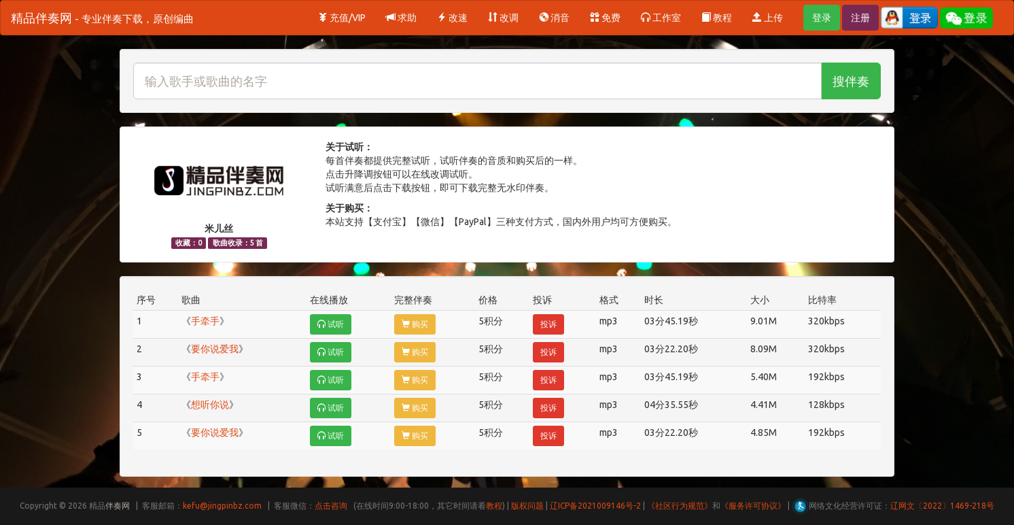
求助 (401, 17)
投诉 (548, 324)
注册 (860, 17)
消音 (554, 17)
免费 (605, 17)
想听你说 (210, 404)
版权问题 (527, 505)
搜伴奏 (851, 81)
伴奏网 (117, 505)
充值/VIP (342, 17)
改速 (452, 17)
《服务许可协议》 (753, 505)
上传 (767, 17)
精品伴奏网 (102, 17)
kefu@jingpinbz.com (222, 505)
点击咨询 (331, 505)
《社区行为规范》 (679, 505)
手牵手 (205, 321)
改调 (503, 17)
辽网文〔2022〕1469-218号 (942, 505)
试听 (330, 324)
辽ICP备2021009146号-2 (595, 505)
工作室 (661, 17)
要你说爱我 (215, 348)
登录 (821, 17)
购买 (415, 324)
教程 (716, 17)
